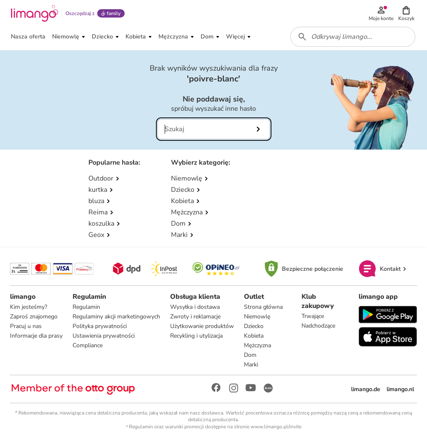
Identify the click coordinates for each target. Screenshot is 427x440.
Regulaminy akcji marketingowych (116, 316)
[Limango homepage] (34, 13)
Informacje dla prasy (36, 336)
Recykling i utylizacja (196, 336)
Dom (250, 355)
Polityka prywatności (100, 326)
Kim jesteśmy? (28, 307)
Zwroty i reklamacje (195, 316)
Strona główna (263, 307)
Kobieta (254, 336)
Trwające (312, 316)
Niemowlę (257, 316)
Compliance (88, 345)
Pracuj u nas (26, 326)
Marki (251, 365)
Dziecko (254, 326)
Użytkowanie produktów (202, 326)
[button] (406, 13)
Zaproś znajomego (34, 316)
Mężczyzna (257, 345)
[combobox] (353, 36)
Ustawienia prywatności (104, 336)
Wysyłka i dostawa (195, 307)
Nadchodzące (318, 326)
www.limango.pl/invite (276, 426)
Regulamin (86, 307)
